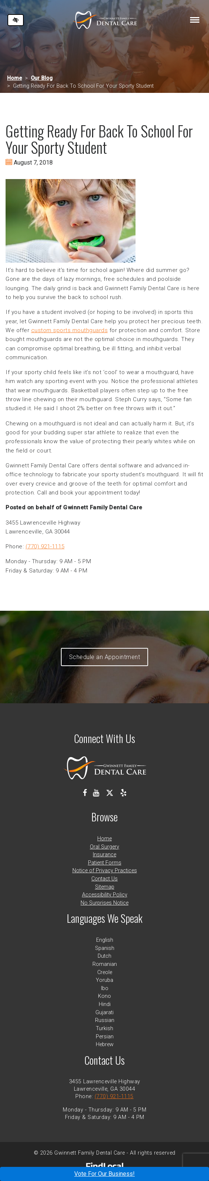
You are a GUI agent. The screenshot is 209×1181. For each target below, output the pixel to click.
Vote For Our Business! (104, 1173)
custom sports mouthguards (69, 330)
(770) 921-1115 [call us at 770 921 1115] (45, 546)
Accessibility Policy (104, 895)
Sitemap (104, 887)
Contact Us (104, 879)
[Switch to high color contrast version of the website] (15, 20)
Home (14, 78)
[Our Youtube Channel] (96, 792)
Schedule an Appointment (104, 657)
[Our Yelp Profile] (123, 792)
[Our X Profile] (109, 792)
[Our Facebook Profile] (85, 792)
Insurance (104, 854)
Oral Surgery (104, 847)
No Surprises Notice (104, 903)
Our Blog (42, 78)
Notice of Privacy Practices (104, 870)
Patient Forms (104, 863)
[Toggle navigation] (195, 20)
